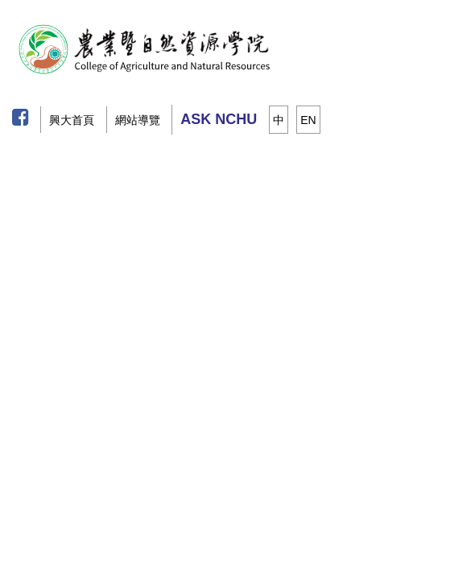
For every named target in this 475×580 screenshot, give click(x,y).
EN (308, 120)
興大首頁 (71, 120)
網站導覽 (137, 120)
